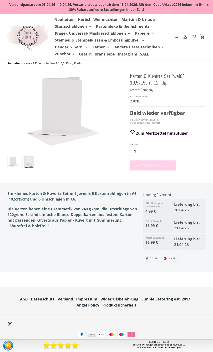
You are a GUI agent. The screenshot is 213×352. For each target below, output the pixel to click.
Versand (65, 299)
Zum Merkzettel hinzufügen (159, 133)
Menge (134, 144)
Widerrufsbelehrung (119, 299)
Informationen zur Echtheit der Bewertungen (159, 347)
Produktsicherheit (119, 305)
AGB (24, 299)
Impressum (86, 299)
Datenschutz (42, 299)
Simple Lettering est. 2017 (165, 299)
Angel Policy (88, 305)
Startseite (13, 63)
